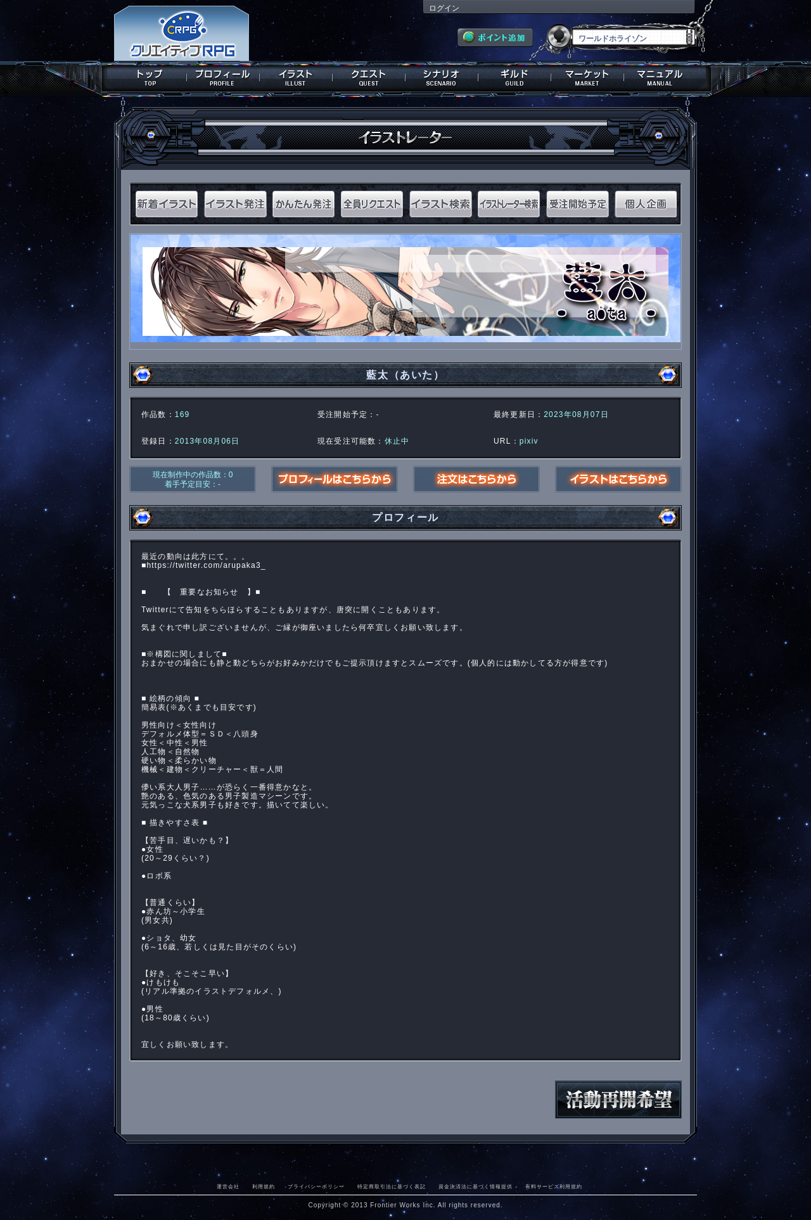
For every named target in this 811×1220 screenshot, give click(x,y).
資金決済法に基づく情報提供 (475, 1186)
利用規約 (263, 1186)
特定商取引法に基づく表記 (391, 1186)
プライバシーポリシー (316, 1186)
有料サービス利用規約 (553, 1186)
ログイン (444, 8)
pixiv (529, 441)
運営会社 (228, 1186)
